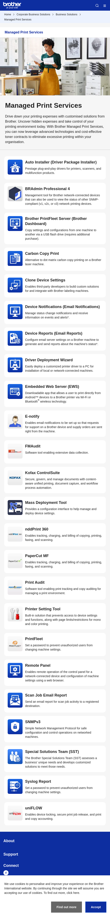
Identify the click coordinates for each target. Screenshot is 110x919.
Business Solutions (66, 14)
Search (97, 5)
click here (73, 893)
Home (7, 14)
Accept (96, 907)
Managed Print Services (17, 19)
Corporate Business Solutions (33, 14)
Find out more (66, 907)
